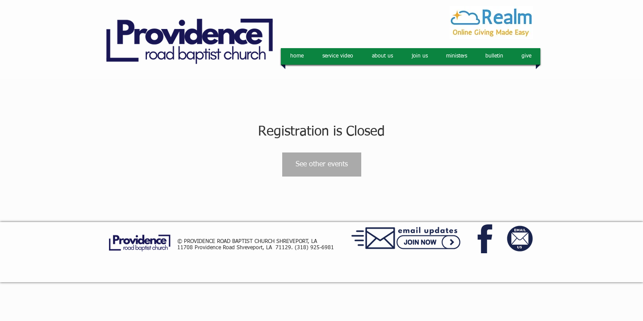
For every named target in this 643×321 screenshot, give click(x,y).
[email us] (520, 238)
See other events (322, 164)
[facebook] (486, 238)
